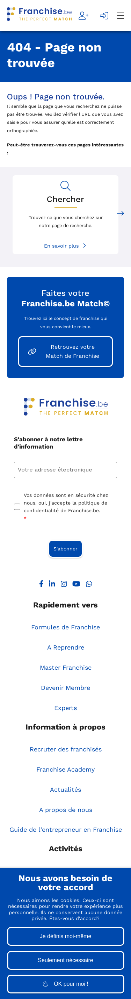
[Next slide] (120, 214)
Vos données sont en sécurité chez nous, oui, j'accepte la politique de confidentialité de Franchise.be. (66, 507)
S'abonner (65, 548)
